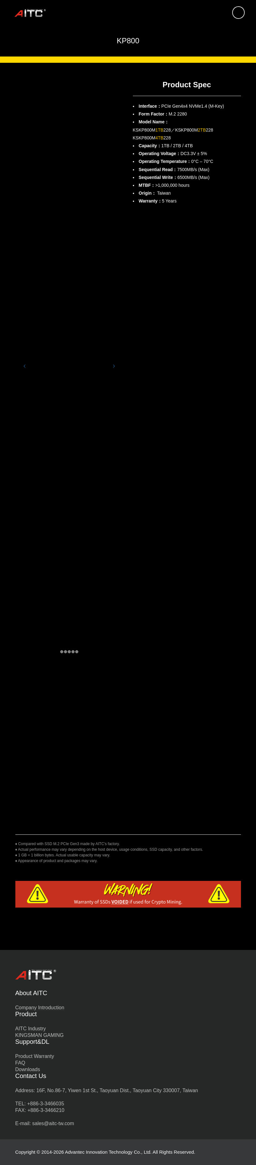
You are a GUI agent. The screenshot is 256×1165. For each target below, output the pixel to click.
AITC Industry (30, 1028)
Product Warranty (34, 1056)
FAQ (20, 1062)
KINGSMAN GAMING (39, 1035)
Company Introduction (40, 1007)
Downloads (27, 1069)
